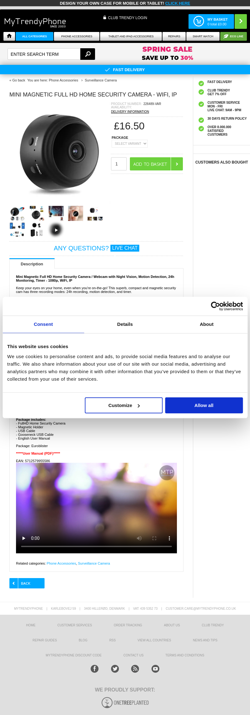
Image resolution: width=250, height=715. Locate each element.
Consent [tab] (43, 324)
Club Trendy (213, 625)
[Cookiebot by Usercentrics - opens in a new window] (215, 306)
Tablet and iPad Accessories (131, 36)
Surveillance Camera (94, 563)
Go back (18, 80)
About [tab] (207, 324)
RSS (112, 640)
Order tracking (128, 625)
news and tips (205, 640)
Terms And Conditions (184, 655)
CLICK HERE (177, 3)
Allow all (204, 405)
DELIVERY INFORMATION (130, 111)
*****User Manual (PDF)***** (38, 453)
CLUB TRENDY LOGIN (127, 18)
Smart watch (203, 36)
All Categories (34, 36)
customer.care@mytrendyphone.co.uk (201, 608)
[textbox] (51, 54)
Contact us (134, 655)
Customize (124, 405)
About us (172, 625)
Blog (83, 640)
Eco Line (236, 36)
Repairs (174, 36)
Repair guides (45, 640)
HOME (30, 625)
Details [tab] (125, 324)
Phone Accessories (76, 36)
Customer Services (74, 625)
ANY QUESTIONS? (96, 248)
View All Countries (154, 640)
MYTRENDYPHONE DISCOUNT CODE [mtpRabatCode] (74, 655)
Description (32, 264)
